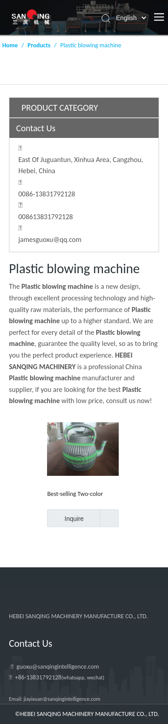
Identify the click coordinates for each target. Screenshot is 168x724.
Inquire (65, 518)
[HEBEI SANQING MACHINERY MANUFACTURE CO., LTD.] (82, 597)
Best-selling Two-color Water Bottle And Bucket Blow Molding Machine (78, 494)
